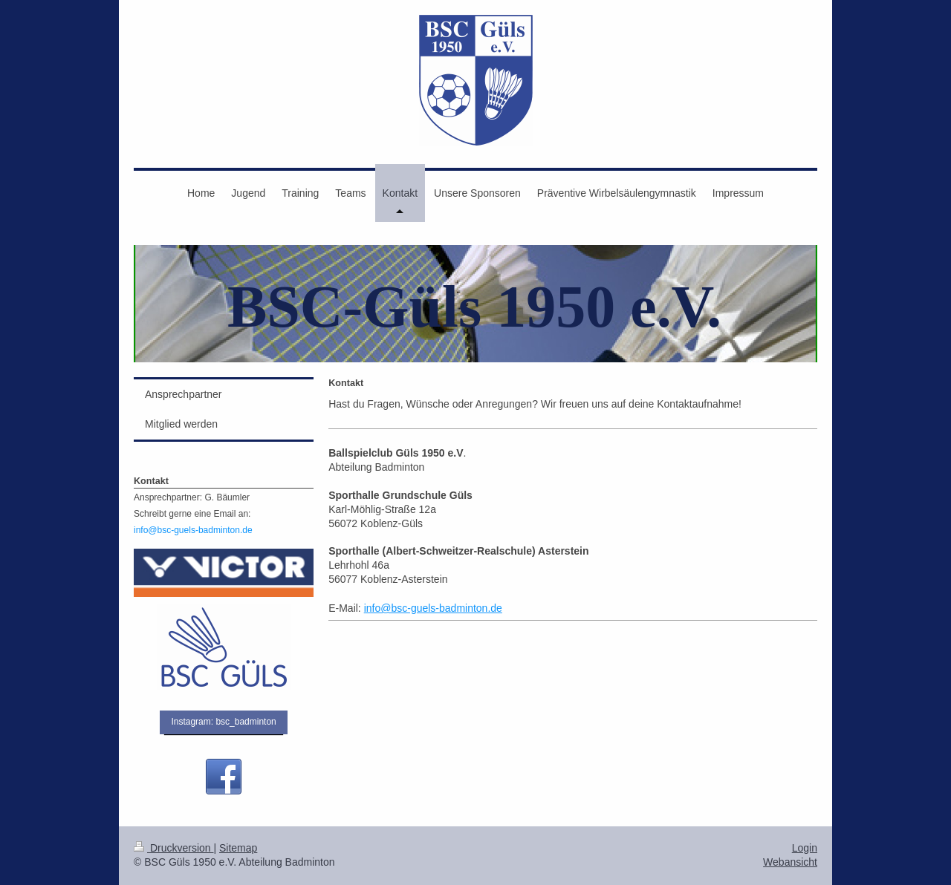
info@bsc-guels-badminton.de (433, 608)
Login (804, 848)
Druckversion (173, 848)
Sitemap (238, 848)
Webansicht (790, 862)
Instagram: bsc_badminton (223, 721)
